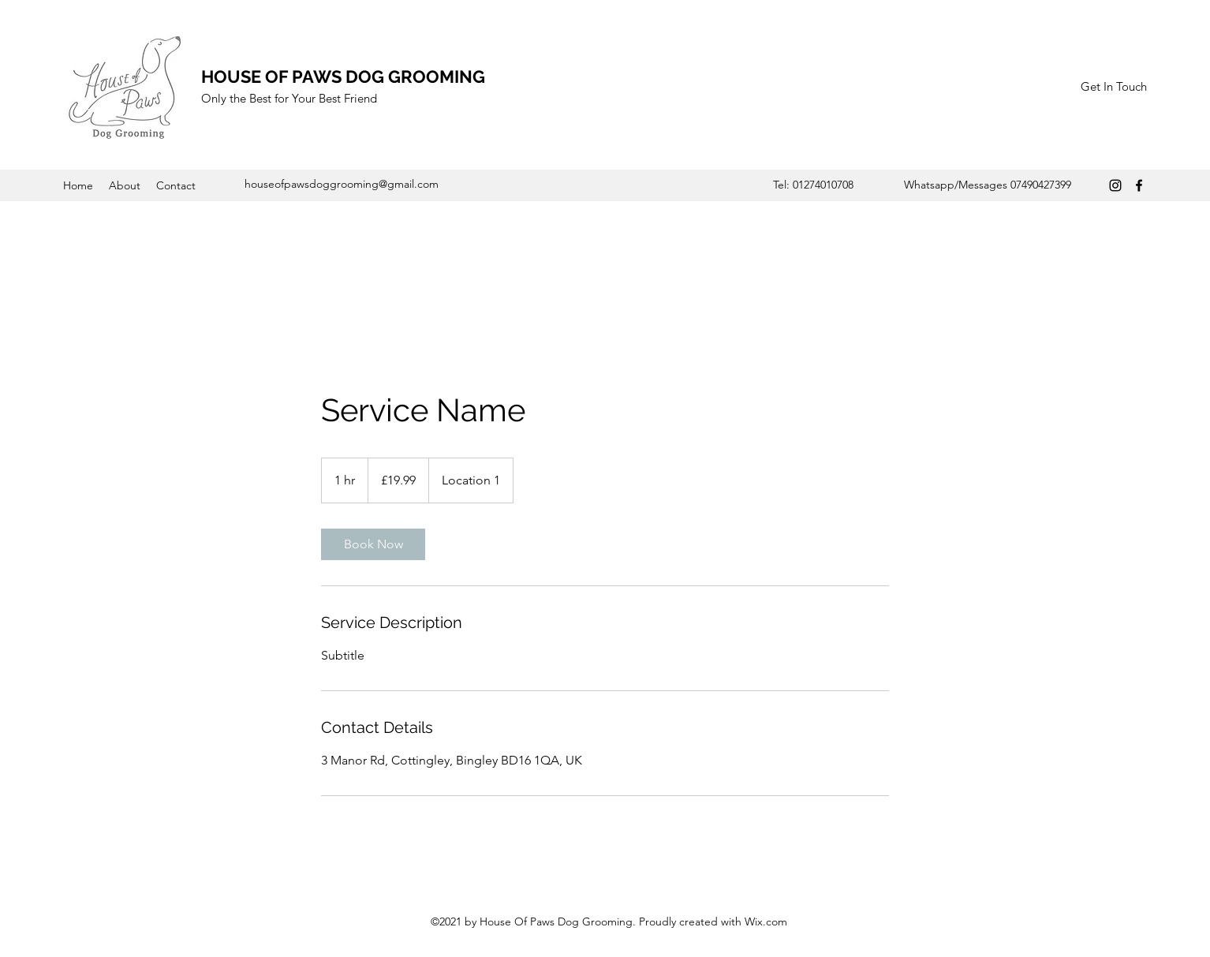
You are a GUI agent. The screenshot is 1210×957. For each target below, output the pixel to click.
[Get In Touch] (1113, 87)
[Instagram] (1115, 185)
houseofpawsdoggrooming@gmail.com (342, 184)
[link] (373, 544)
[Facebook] (1139, 185)
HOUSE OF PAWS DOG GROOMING (343, 76)
